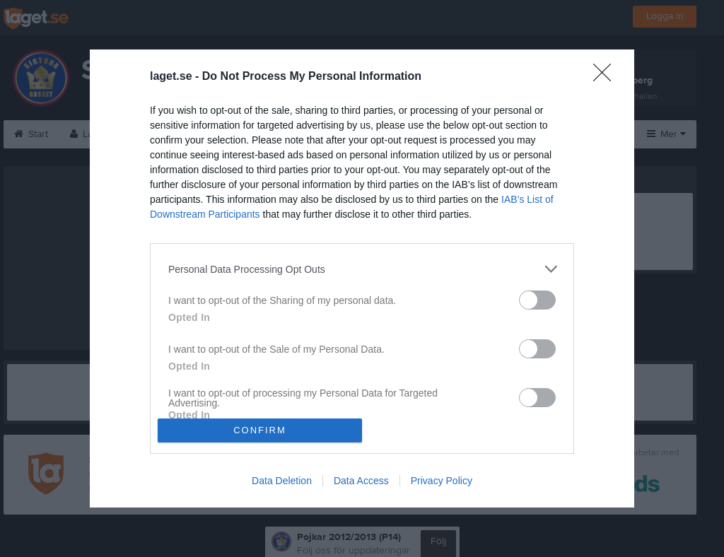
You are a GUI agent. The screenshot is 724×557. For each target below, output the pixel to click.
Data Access (361, 480)
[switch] (537, 300)
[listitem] (362, 269)
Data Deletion (282, 480)
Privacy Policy (441, 480)
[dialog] (362, 278)
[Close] (606, 77)
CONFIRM (259, 430)
